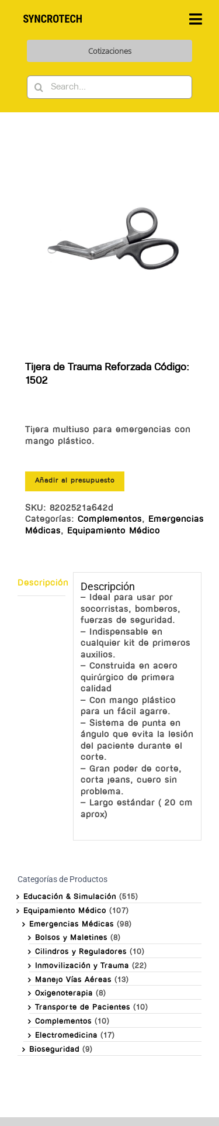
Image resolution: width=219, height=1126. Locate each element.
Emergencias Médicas (71, 924)
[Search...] (109, 87)
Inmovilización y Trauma (82, 966)
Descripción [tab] (41, 583)
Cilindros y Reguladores (81, 952)
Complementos (110, 519)
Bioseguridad (54, 1049)
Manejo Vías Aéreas (73, 980)
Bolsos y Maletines (71, 938)
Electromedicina (66, 1035)
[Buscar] (38, 87)
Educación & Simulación (69, 897)
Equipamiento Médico (113, 531)
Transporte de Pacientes (82, 1007)
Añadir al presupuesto (74, 480)
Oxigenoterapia (64, 993)
